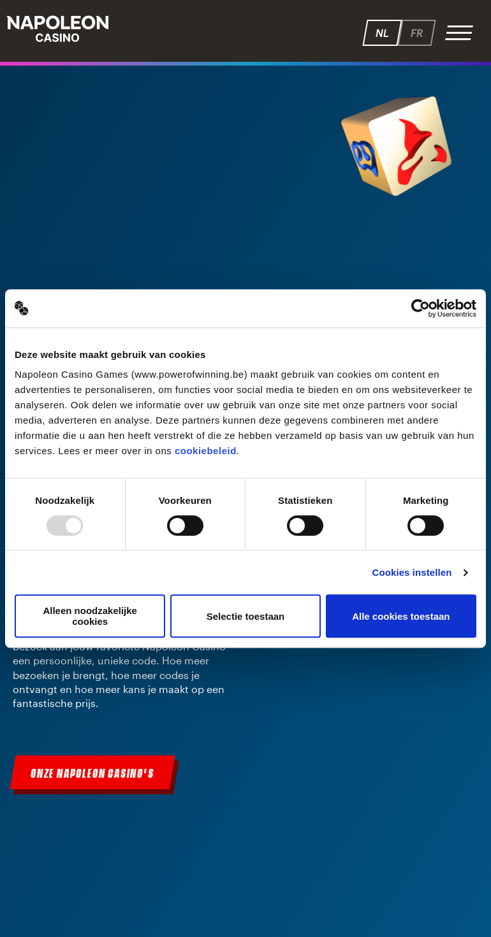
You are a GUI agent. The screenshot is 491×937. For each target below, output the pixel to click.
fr (416, 33)
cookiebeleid (206, 450)
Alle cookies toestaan (401, 616)
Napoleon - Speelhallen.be (57, 29)
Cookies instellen (411, 572)
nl (382, 33)
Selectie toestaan (246, 616)
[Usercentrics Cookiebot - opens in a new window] (420, 308)
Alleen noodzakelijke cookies (90, 616)
